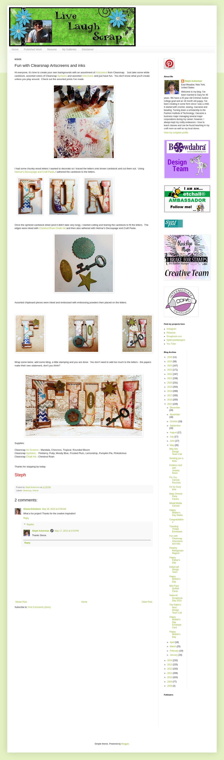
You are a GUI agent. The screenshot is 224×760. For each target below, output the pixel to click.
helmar (36, 490)
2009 (170, 681)
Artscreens (101, 72)
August (173, 432)
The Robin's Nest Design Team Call (175, 609)
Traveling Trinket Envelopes (175, 529)
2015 (170, 404)
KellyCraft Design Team (174, 570)
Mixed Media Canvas (175, 504)
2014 (170, 660)
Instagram (171, 329)
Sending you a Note (176, 459)
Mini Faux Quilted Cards (174, 588)
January (174, 655)
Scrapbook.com (174, 336)
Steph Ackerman (40, 531)
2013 (170, 664)
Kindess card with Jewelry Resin (175, 469)
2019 (170, 387)
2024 (170, 365)
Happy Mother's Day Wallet (176, 513)
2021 (170, 378)
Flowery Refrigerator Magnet (176, 550)
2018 (170, 391)
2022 (170, 374)
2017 (170, 395)
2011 (170, 673)
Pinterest (171, 332)
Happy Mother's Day (174, 579)
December (175, 407)
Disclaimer (88, 49)
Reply (26, 518)
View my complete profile (176, 132)
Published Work (33, 49)
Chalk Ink (31, 456)
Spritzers (62, 76)
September (175, 425)
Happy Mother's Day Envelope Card (175, 622)
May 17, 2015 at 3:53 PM (67, 531)
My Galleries (69, 49)
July (172, 436)
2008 (170, 686)
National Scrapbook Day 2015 (175, 598)
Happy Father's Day (174, 560)
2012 (170, 668)
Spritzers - (31, 453)
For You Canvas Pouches (175, 480)
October (174, 421)
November (175, 414)
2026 (170, 357)
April (172, 642)
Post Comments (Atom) (39, 607)
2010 (170, 677)
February (174, 651)
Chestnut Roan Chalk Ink (52, 228)
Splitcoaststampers (176, 340)
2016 (170, 399)
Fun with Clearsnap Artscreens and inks (175, 540)
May (172, 445)
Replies (30, 524)
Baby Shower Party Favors (175, 496)
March (173, 646)
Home (15, 49)
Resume (52, 49)
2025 (170, 361)
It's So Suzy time (175, 488)
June (172, 441)
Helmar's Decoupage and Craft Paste (34, 171)
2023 (170, 370)
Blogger (125, 744)
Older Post (147, 602)
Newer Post (21, 602)
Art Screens (32, 450)
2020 (170, 382)
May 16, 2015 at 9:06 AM (54, 509)
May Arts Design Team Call (175, 451)
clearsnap (27, 490)
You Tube (171, 344)
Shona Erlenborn (32, 509)
